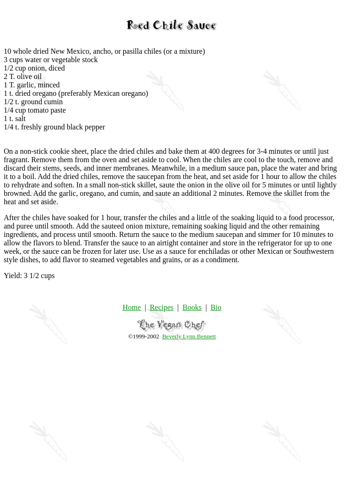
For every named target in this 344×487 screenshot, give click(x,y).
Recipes (162, 307)
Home (131, 307)
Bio (216, 307)
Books (191, 307)
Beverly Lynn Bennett (189, 336)
